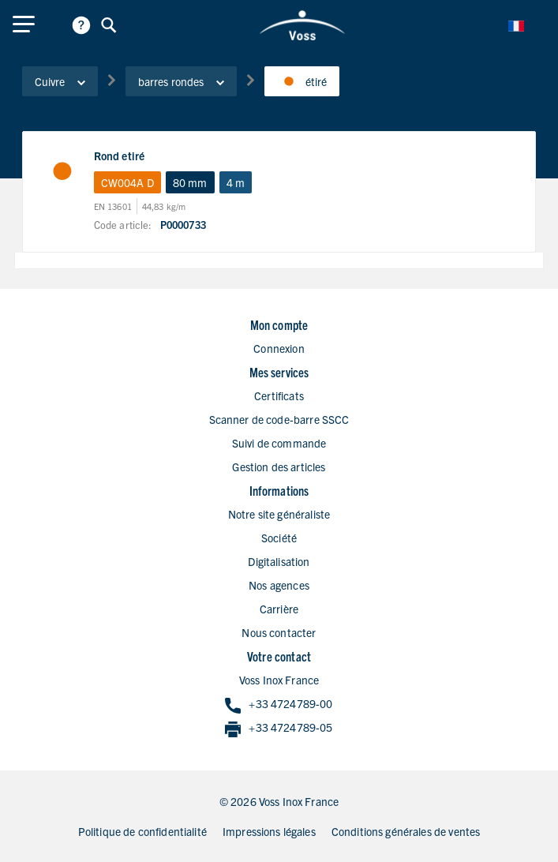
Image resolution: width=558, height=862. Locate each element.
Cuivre (60, 81)
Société (279, 537)
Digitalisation (278, 561)
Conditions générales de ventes (406, 831)
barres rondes (181, 81)
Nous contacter (279, 632)
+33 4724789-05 (278, 728)
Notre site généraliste (279, 514)
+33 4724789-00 (278, 704)
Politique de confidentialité (142, 831)
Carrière (279, 609)
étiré (302, 81)
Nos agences (279, 585)
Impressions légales (269, 831)
